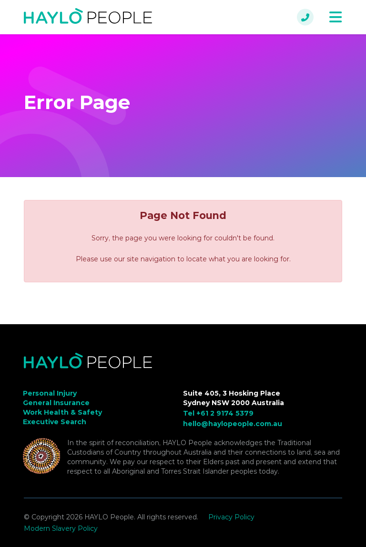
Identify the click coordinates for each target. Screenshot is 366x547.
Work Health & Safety (62, 412)
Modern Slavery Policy (61, 528)
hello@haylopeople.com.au (232, 423)
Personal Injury (50, 393)
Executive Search (54, 422)
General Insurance (56, 402)
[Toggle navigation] (335, 17)
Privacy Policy (231, 517)
